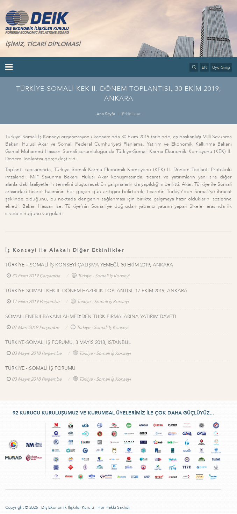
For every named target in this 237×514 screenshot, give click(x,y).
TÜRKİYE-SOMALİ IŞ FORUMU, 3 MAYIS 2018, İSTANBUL (68, 342)
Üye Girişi (221, 67)
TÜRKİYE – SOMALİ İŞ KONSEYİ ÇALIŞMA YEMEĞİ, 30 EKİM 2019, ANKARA (89, 265)
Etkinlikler (131, 114)
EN (204, 67)
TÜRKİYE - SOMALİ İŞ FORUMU (40, 368)
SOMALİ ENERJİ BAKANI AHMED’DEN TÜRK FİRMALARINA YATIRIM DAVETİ (90, 316)
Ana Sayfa (105, 114)
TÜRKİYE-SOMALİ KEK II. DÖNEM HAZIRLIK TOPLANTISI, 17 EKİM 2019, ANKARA (96, 290)
